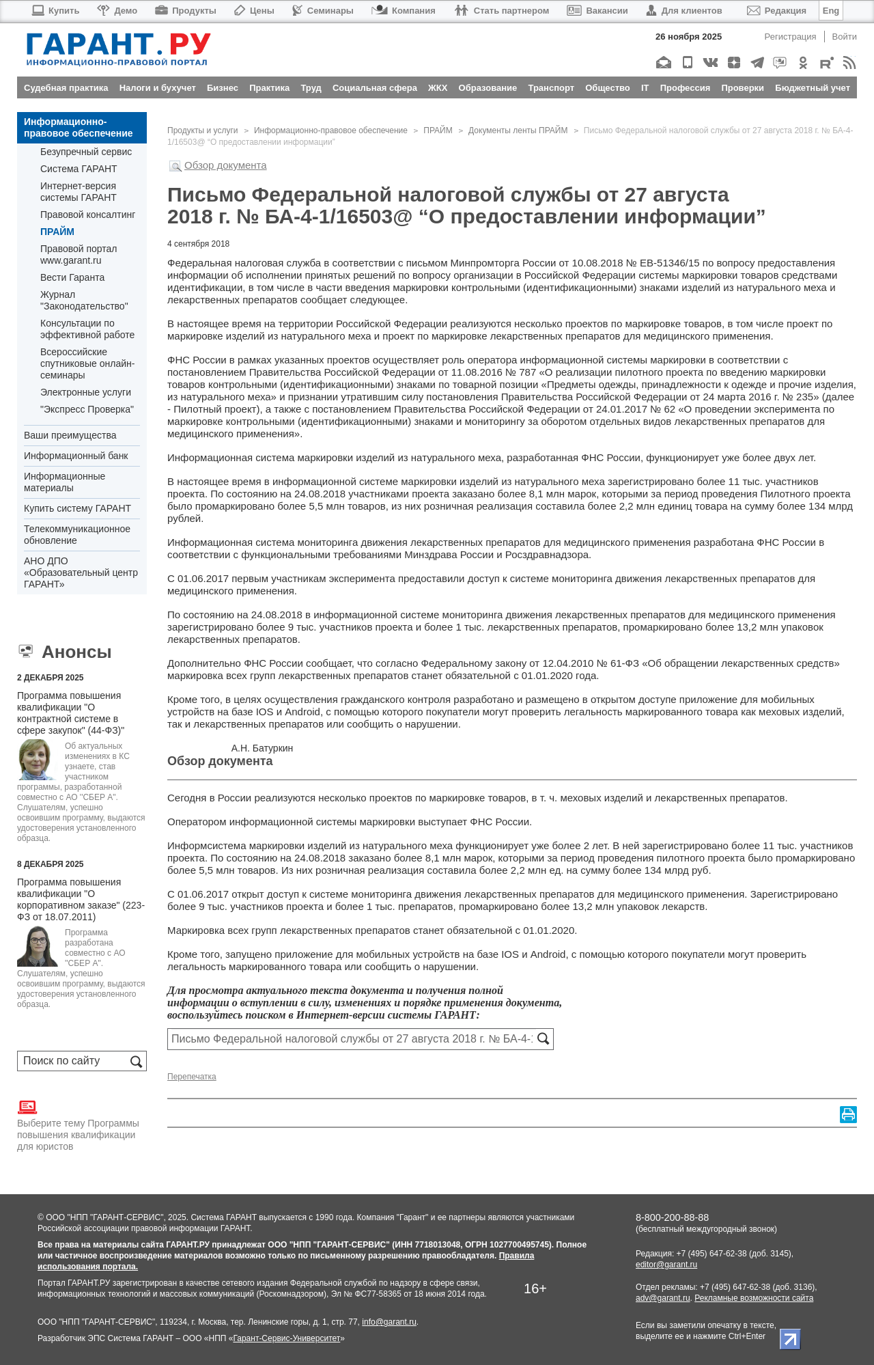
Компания (403, 10)
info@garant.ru (389, 1322)
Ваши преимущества (70, 435)
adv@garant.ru (663, 1298)
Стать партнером (501, 10)
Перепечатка (191, 1076)
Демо (117, 10)
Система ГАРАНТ (78, 168)
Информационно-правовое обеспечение (78, 127)
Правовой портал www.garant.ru (78, 254)
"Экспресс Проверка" (87, 409)
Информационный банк (76, 455)
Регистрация (791, 36)
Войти (844, 36)
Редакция (776, 10)
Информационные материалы (64, 482)
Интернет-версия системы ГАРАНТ (78, 191)
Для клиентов (684, 10)
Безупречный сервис (86, 151)
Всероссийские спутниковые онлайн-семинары (87, 363)
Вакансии (597, 10)
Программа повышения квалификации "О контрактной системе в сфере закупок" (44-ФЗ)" (70, 713)
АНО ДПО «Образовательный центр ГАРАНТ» (81, 572)
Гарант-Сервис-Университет (286, 1338)
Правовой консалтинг (87, 214)
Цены (254, 10)
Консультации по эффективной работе (87, 329)
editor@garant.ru (666, 1264)
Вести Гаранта (72, 277)
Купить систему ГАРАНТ (77, 508)
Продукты (185, 10)
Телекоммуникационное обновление (77, 534)
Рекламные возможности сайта (753, 1298)
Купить (55, 10)
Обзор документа (225, 165)
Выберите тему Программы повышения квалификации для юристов (78, 1124)
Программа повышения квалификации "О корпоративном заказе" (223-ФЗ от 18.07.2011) (81, 899)
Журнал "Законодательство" (84, 300)
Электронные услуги (85, 392)
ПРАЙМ (57, 231)
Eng (831, 10)
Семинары (323, 10)
